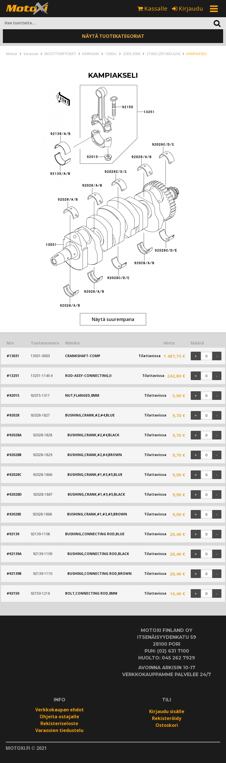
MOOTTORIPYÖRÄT (60, 53)
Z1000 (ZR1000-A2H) (163, 53)
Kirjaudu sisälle (166, 711)
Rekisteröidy (166, 718)
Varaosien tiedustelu (59, 730)
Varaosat (31, 53)
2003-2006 (131, 53)
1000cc (111, 53)
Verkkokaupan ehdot (59, 709)
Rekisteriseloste (59, 723)
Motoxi (11, 53)
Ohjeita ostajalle (59, 716)
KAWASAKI (90, 53)
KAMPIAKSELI (196, 53)
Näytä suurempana (113, 319)
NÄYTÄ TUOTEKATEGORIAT (113, 36)
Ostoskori (166, 725)
